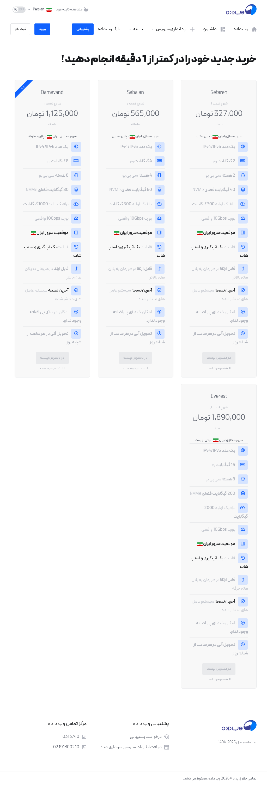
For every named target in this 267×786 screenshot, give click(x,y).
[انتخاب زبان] (40, 9)
